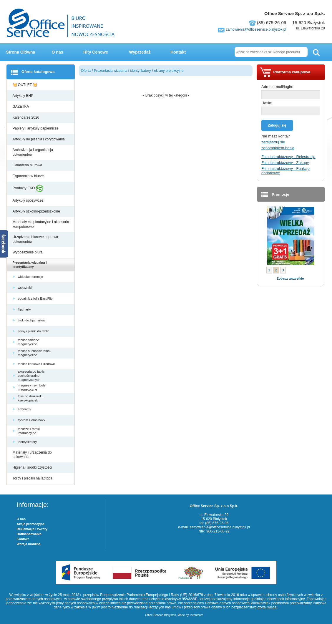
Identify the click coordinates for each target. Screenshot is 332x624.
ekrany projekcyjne (168, 71)
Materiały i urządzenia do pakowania (32, 454)
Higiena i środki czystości (33, 467)
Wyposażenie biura (28, 252)
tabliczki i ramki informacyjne (29, 431)
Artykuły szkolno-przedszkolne (37, 211)
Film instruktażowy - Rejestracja (288, 157)
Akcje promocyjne (31, 524)
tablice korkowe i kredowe (37, 364)
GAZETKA (21, 106)
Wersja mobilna (29, 544)
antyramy (25, 409)
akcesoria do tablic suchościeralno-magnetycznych (31, 376)
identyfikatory (28, 442)
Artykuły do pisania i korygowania (39, 139)
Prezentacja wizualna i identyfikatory (30, 264)
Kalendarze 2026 (26, 117)
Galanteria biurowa (28, 165)
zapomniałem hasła (277, 148)
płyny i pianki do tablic (34, 331)
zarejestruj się (273, 142)
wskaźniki (25, 287)
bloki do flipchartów (32, 320)
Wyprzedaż (140, 52)
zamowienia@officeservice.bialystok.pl (256, 29)
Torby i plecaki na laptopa (33, 478)
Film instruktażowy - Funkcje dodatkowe (285, 170)
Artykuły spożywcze (28, 200)
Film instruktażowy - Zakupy (285, 162)
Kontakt (178, 52)
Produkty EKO (28, 188)
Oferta (86, 71)
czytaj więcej (267, 607)
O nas (57, 52)
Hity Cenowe (95, 52)
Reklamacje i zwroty (32, 529)
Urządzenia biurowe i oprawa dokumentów (35, 239)
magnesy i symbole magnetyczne (32, 387)
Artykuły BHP (23, 96)
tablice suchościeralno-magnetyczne (34, 353)
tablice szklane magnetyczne (28, 342)
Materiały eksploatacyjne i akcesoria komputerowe (41, 224)
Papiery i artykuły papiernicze (36, 128)
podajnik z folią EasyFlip (36, 298)
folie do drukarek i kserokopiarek (31, 398)
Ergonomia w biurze (29, 176)
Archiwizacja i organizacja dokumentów (33, 152)
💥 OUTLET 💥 (25, 85)
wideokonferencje (31, 276)
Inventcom (196, 615)
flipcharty (25, 309)
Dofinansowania (29, 534)
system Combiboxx (32, 420)
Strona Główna (20, 52)
